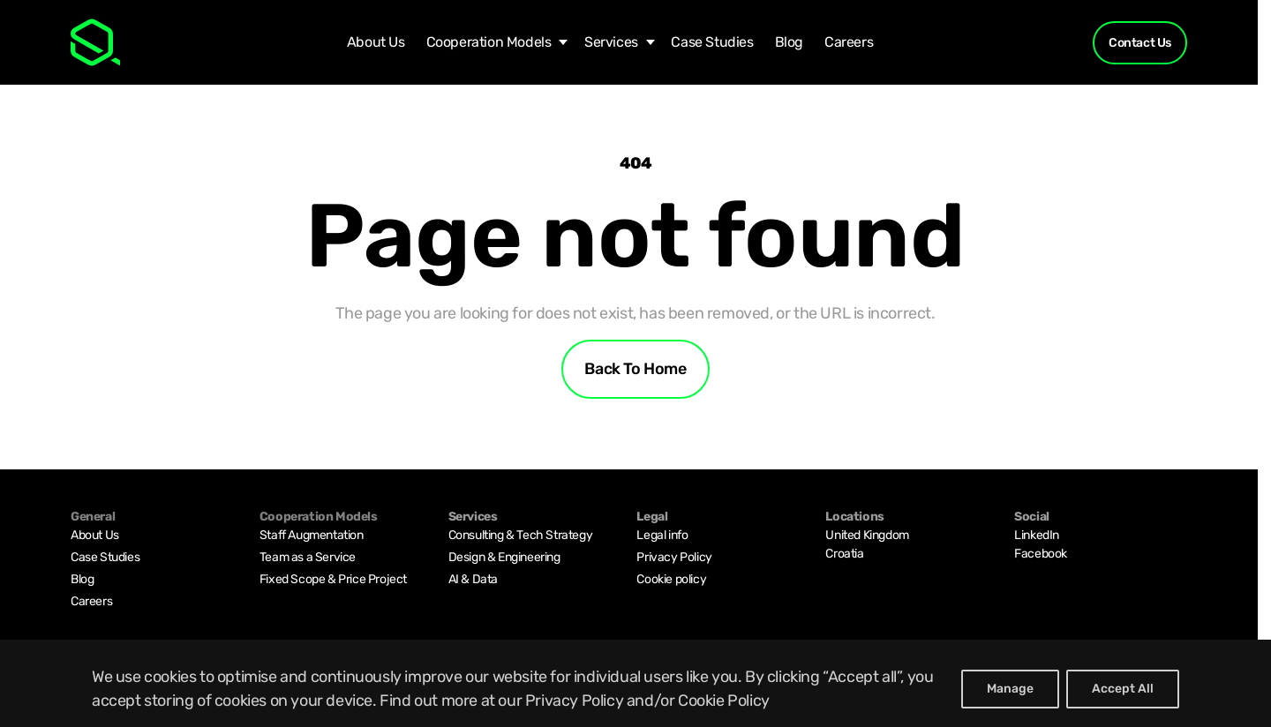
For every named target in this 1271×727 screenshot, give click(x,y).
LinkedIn (1036, 535)
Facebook (1040, 553)
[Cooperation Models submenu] (558, 42)
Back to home (635, 368)
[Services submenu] (646, 42)
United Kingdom (866, 535)
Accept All (1123, 688)
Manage (1010, 688)
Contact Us (1140, 42)
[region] (635, 683)
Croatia (844, 553)
